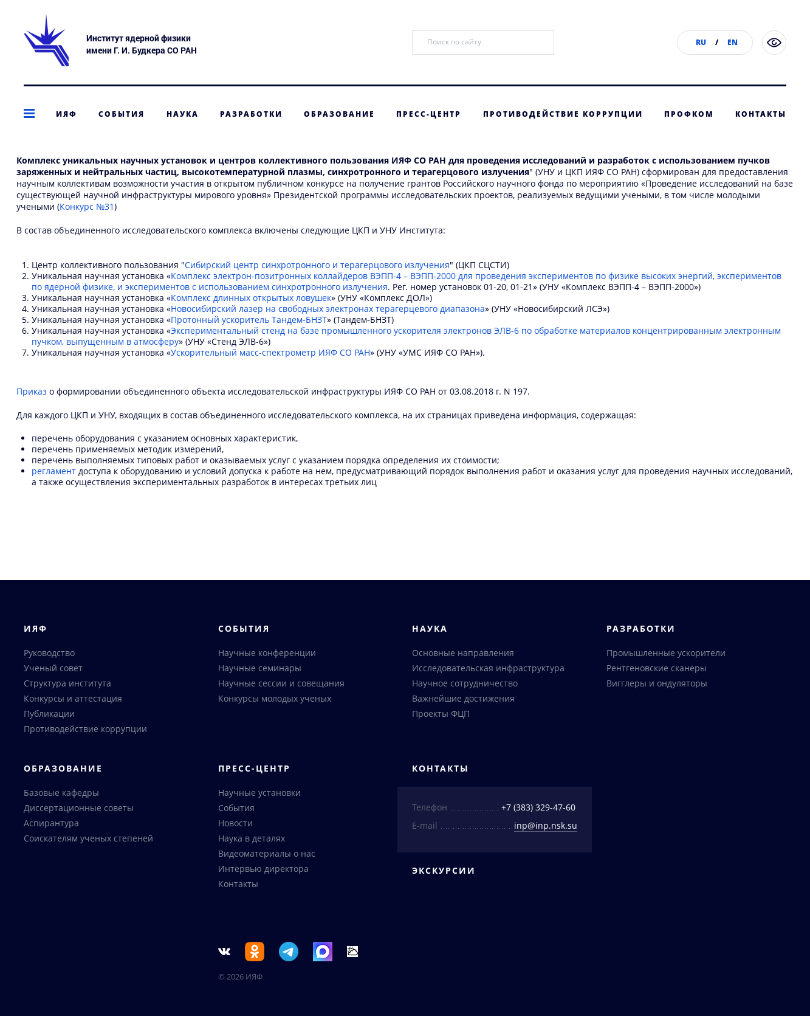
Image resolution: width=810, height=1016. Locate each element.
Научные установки (259, 794)
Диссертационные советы (79, 809)
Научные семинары (259, 670)
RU (701, 42)
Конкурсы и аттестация (73, 700)
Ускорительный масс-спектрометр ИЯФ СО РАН (270, 372)
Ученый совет (53, 670)
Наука (182, 114)
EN (732, 42)
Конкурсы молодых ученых (274, 700)
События (121, 114)
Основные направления (463, 654)
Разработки (251, 114)
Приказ (31, 410)
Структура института (67, 685)
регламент (54, 490)
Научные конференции (267, 654)
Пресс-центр (428, 114)
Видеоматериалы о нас (266, 855)
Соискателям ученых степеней (88, 840)
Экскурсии (444, 872)
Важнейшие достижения (463, 700)
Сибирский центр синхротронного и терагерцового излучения (317, 284)
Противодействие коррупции (563, 114)
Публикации (49, 715)
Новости (235, 825)
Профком (689, 114)
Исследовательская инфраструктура (488, 670)
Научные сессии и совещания (281, 685)
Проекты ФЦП (441, 715)
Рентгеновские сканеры (656, 670)
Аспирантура (51, 825)
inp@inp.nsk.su (545, 827)
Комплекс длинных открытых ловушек (251, 317)
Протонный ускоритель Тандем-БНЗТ (249, 339)
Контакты (760, 114)
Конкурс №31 (87, 226)
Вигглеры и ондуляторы (656, 685)
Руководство (49, 654)
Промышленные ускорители (666, 654)
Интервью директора (263, 870)
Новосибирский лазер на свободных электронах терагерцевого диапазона (328, 328)
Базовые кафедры (61, 794)
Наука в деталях (251, 840)
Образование (339, 114)
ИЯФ (66, 114)
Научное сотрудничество (465, 685)
